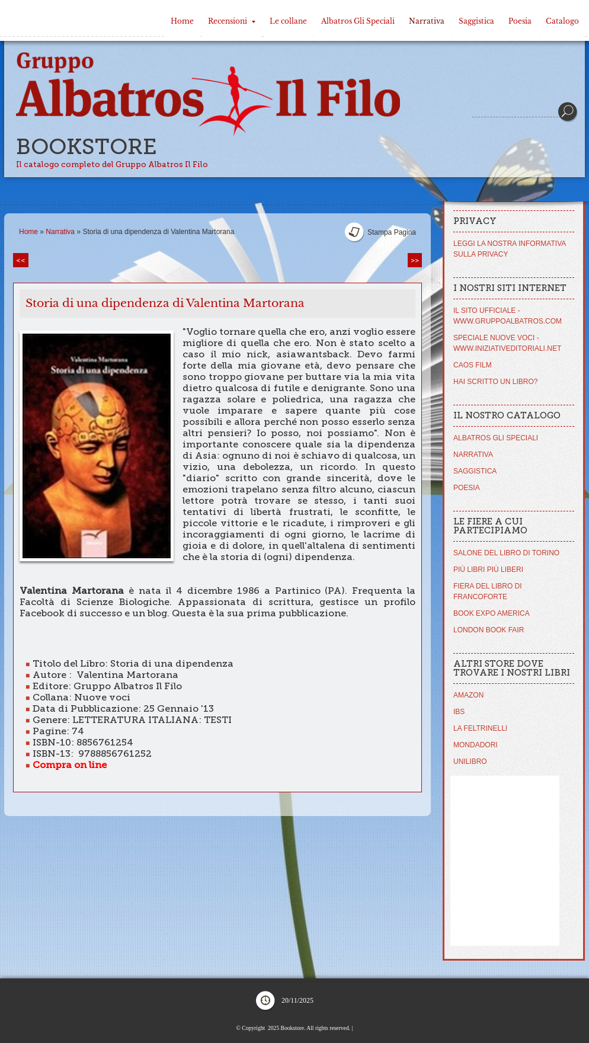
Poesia (520, 21)
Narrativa (426, 21)
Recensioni (231, 21)
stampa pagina (391, 232)
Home (182, 21)
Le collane (288, 21)
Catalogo (562, 21)
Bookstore (86, 146)
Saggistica (476, 21)
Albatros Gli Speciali (358, 21)
